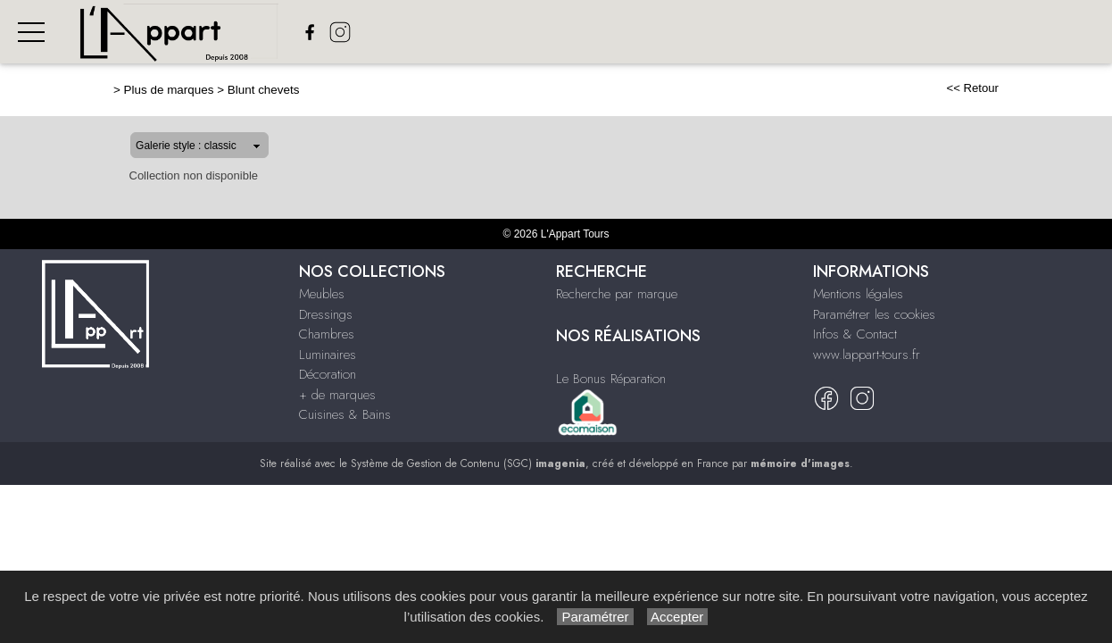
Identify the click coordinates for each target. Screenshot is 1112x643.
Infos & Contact (855, 334)
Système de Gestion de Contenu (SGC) (468, 463)
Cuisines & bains (950, 32)
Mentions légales (858, 294)
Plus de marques (112, 89)
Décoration (765, 32)
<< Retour (1029, 88)
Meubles (473, 32)
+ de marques (337, 395)
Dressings (540, 32)
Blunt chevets (206, 89)
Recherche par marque (616, 294)
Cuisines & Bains (345, 414)
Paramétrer (595, 616)
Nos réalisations (1057, 32)
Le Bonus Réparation (611, 378)
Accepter (678, 616)
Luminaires (686, 32)
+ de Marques (851, 32)
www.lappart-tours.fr (866, 354)
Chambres (612, 32)
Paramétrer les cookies (874, 314)
